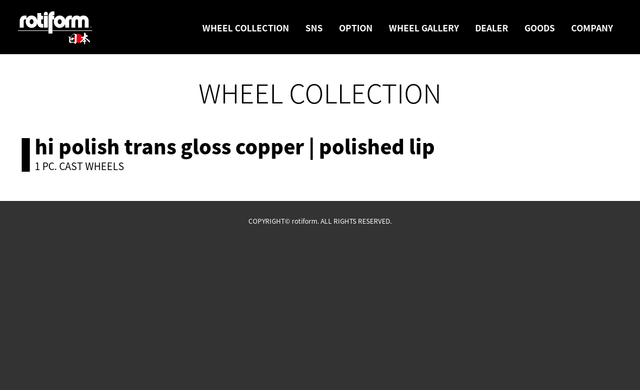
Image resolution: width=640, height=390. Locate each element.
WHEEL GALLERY (424, 27)
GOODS (539, 27)
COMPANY (592, 27)
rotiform (55, 28)
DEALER (491, 27)
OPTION (356, 27)
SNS (314, 27)
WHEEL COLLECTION (245, 27)
